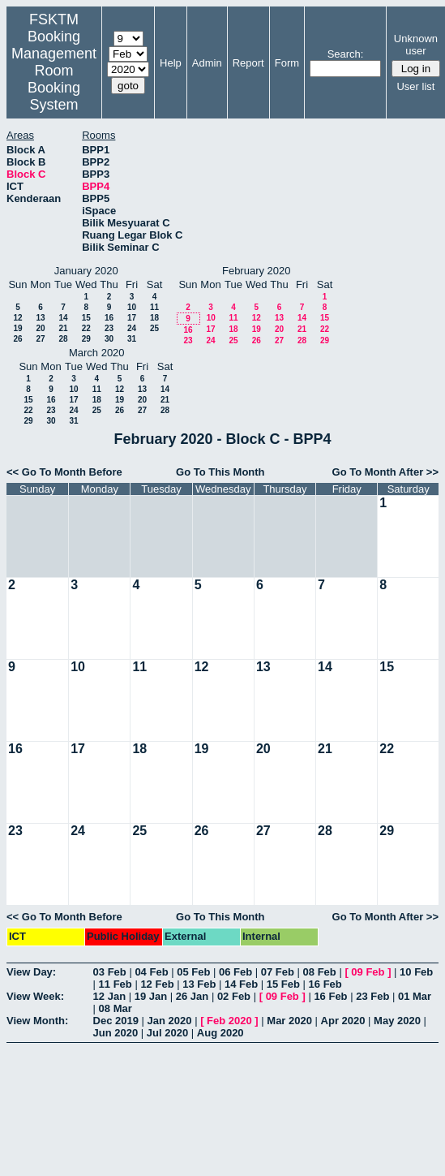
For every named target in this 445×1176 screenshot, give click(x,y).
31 (131, 338)
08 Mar (115, 1008)
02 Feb (233, 996)
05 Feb (193, 972)
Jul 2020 (167, 1033)
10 (131, 307)
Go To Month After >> (385, 472)
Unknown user (416, 44)
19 (17, 328)
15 (86, 317)
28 (62, 338)
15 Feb (283, 984)
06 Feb (235, 972)
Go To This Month (220, 472)
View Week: (35, 996)
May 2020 (397, 1020)
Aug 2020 (220, 1033)
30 (109, 338)
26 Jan (192, 996)
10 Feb (416, 972)
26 (17, 338)
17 (131, 317)
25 (154, 328)
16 (109, 317)
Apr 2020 (343, 1020)
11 (154, 307)
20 (40, 328)
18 (154, 317)
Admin (207, 63)
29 (86, 338)
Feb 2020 (229, 1020)
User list (415, 86)
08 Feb (319, 972)
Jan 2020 (170, 1020)
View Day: (31, 972)
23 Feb (372, 996)
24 (131, 328)
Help (171, 63)
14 (62, 317)
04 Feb (151, 972)
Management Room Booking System (53, 79)
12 (17, 317)
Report (248, 63)
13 (40, 317)
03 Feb (109, 972)
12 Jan (109, 996)
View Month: (37, 1020)
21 (62, 328)
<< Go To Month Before (64, 472)
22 (86, 328)
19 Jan (151, 996)
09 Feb (367, 972)
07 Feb (277, 972)
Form (287, 63)
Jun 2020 (116, 1033)
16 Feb (325, 984)
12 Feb (156, 984)
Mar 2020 (289, 1020)
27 (40, 338)
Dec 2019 (116, 1020)
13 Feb (199, 984)
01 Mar (414, 996)
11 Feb (115, 984)
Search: (345, 54)
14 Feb (241, 984)
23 (109, 328)
